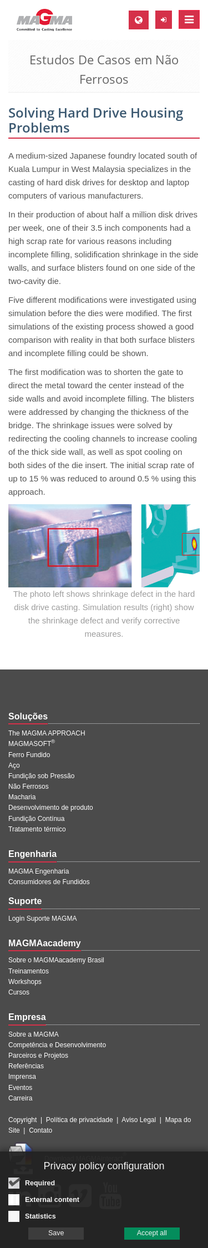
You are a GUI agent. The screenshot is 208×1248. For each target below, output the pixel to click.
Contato (40, 1130)
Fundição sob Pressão (41, 776)
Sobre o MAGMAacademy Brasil (56, 960)
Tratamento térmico (37, 829)
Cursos (18, 992)
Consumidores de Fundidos (49, 882)
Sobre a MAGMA (33, 1034)
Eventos (20, 1088)
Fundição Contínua (36, 819)
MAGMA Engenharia (38, 871)
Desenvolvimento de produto (50, 807)
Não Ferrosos (28, 786)
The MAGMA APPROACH (46, 733)
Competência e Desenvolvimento (57, 1045)
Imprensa (22, 1076)
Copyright (22, 1120)
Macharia (21, 797)
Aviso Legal (138, 1120)
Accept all (152, 1237)
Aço (14, 765)
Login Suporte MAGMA (42, 918)
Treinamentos (28, 971)
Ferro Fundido (29, 755)
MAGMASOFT (31, 744)
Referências (26, 1066)
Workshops (25, 982)
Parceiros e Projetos (38, 1055)
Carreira (20, 1098)
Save (56, 1237)
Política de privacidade (79, 1120)
